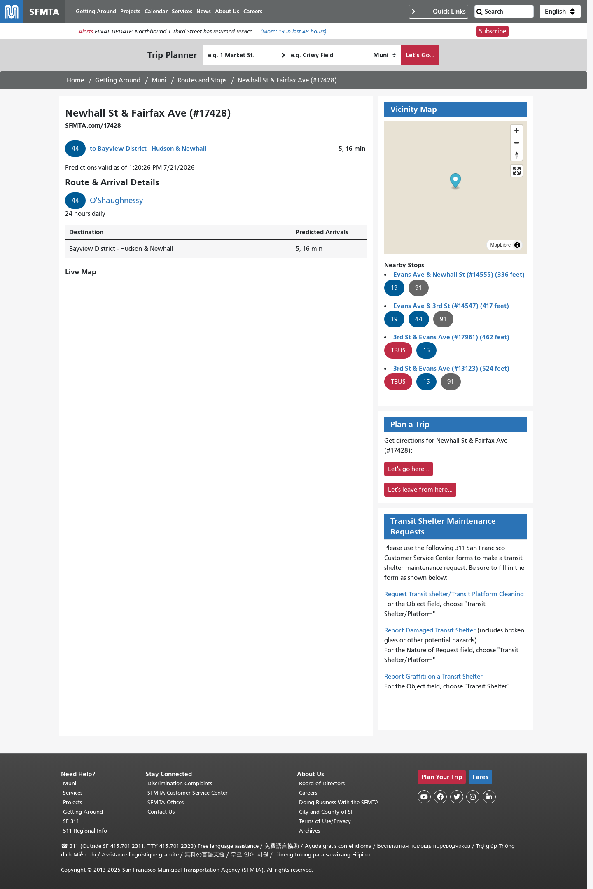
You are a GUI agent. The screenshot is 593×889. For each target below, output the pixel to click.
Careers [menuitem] (252, 11)
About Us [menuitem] (227, 11)
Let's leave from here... (420, 489)
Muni (159, 80)
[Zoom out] (517, 143)
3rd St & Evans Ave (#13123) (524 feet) (451, 368)
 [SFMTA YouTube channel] (424, 796)
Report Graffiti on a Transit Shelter (433, 676)
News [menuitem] (203, 11)
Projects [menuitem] (130, 11)
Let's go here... (408, 469)
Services (72, 792)
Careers (308, 792)
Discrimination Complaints (179, 783)
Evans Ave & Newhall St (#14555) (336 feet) (459, 274)
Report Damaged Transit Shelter (430, 630)
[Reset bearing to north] (517, 155)
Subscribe (492, 31)
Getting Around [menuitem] (96, 11)
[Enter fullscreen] (517, 171)
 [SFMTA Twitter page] (456, 796)
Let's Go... (420, 55)
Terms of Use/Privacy (325, 821)
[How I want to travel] (384, 55)
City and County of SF (326, 811)
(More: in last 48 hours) (293, 31)
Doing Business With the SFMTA (339, 802)
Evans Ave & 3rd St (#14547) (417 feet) (451, 306)
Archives (309, 830)
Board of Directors (322, 783)
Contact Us (161, 811)
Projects (72, 802)
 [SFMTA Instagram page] (473, 796)
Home (75, 80)
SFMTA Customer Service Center (187, 792)
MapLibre (500, 245)
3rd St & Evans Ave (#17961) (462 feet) (451, 337)
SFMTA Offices (165, 802)
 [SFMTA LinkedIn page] (489, 796)
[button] (560, 11)
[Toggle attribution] (517, 245)
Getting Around (117, 80)
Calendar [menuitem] (156, 11)
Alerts (85, 31)
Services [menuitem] (182, 11)
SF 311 (71, 821)
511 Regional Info (85, 830)
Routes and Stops (201, 80)
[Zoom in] (517, 131)
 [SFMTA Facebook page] (440, 796)
